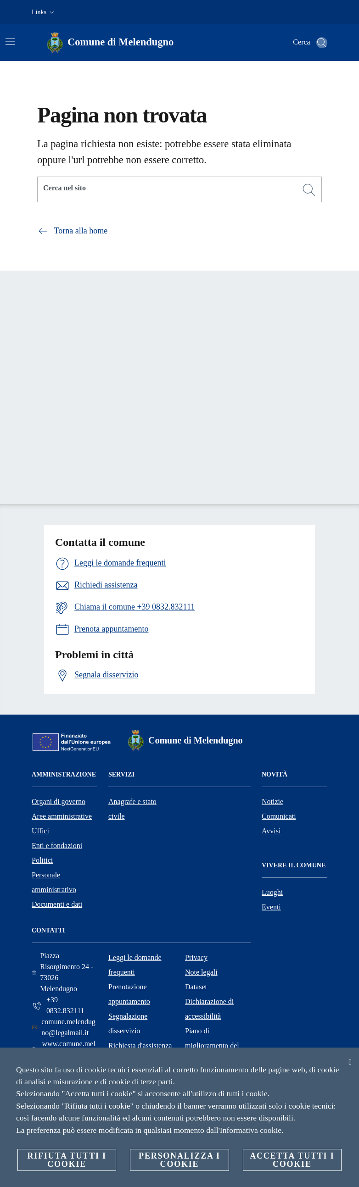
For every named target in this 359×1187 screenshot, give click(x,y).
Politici (42, 860)
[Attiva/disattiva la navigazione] (10, 41)
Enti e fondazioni (57, 845)
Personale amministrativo (54, 882)
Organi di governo (58, 801)
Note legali (201, 972)
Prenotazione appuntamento (129, 994)
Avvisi (271, 831)
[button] (44, 12)
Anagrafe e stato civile (132, 809)
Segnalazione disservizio (127, 1023)
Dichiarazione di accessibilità (209, 1009)
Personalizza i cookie (179, 1160)
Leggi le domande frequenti (135, 965)
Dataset (196, 987)
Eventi (271, 907)
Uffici (40, 831)
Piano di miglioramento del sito (212, 1045)
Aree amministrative (62, 816)
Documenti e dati (57, 904)
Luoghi (272, 892)
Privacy (196, 957)
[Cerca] (321, 42)
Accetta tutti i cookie (292, 1160)
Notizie (272, 801)
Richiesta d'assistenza (140, 1045)
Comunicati (279, 816)
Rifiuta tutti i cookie (66, 1160)
